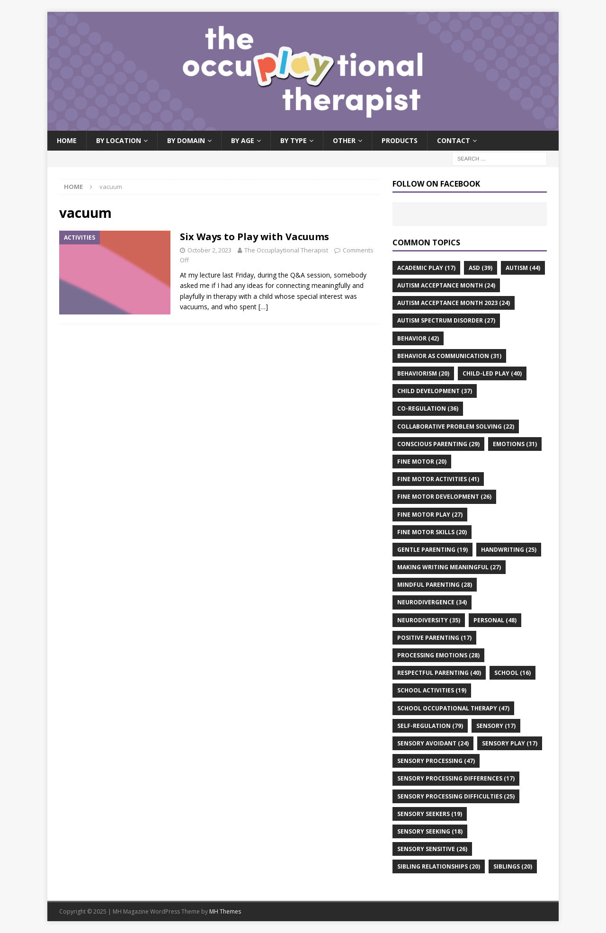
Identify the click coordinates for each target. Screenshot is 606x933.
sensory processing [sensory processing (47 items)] (436, 761)
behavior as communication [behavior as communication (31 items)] (449, 356)
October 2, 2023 (209, 250)
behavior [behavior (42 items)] (418, 338)
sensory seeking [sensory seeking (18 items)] (430, 831)
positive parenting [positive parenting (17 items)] (434, 638)
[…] (263, 306)
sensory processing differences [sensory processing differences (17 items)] (456, 778)
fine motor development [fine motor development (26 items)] (444, 497)
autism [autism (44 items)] (523, 268)
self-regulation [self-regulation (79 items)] (430, 726)
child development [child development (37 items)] (434, 391)
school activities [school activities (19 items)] (431, 690)
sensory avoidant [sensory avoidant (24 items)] (433, 743)
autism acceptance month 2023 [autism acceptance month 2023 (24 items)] (453, 303)
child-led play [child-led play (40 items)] (492, 373)
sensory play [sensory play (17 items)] (509, 743)
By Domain (186, 140)
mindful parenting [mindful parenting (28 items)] (434, 585)
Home (67, 140)
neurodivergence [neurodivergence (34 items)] (432, 602)
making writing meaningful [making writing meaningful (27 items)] (449, 567)
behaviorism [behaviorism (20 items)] (423, 373)
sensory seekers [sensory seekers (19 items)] (429, 814)
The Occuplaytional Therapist (286, 250)
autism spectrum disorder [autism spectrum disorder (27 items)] (446, 320)
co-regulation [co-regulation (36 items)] (427, 408)
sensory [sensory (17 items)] (496, 726)
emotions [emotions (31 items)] (515, 444)
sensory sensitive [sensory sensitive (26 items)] (432, 849)
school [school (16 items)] (512, 673)
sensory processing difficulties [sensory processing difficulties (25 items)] (456, 796)
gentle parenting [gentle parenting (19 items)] (432, 550)
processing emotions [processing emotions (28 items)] (438, 655)
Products (400, 140)
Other (344, 140)
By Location (118, 140)
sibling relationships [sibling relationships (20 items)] (438, 866)
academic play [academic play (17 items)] (426, 268)
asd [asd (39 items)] (480, 268)
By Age (242, 140)
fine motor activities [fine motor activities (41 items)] (438, 479)
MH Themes (225, 911)
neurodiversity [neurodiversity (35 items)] (428, 620)
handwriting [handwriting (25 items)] (508, 550)
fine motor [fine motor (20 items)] (421, 462)
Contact (453, 140)
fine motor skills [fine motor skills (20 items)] (432, 532)
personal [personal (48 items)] (495, 620)
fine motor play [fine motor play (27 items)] (430, 515)
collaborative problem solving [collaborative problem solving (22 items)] (455, 426)
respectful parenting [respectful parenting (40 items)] (439, 673)
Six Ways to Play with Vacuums (254, 236)
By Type (293, 140)
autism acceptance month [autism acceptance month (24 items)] (446, 285)
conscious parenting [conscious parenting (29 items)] (438, 444)
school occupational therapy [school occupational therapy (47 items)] (453, 708)
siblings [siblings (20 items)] (512, 866)
